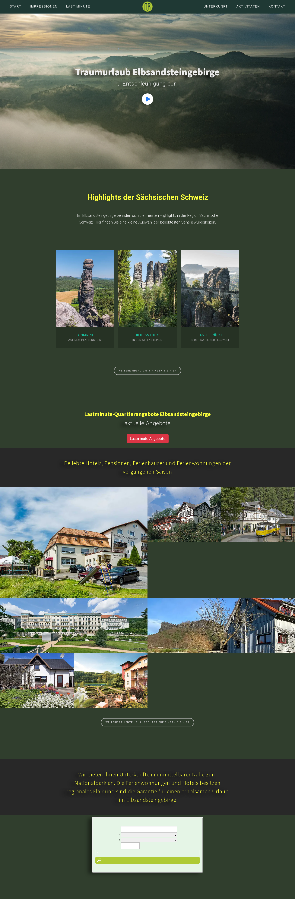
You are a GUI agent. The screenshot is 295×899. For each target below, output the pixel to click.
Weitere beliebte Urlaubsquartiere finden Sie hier (147, 722)
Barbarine (84, 335)
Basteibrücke (210, 335)
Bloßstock (147, 335)
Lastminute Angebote (147, 438)
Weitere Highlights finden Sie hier (147, 370)
